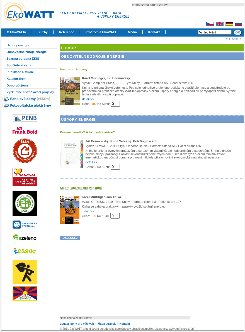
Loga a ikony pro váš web (77, 323)
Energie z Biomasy (74, 69)
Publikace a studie (20, 72)
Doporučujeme (17, 85)
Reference (66, 32)
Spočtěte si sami (19, 65)
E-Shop (233, 38)
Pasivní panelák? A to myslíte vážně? (87, 132)
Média (132, 32)
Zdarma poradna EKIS (23, 58)
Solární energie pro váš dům (81, 187)
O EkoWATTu (16, 32)
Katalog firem (17, 78)
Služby (43, 32)
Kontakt (154, 32)
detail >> (88, 99)
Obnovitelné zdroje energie (27, 52)
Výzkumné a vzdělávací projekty (30, 92)
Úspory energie (18, 45)
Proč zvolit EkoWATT (101, 32)
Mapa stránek (107, 323)
